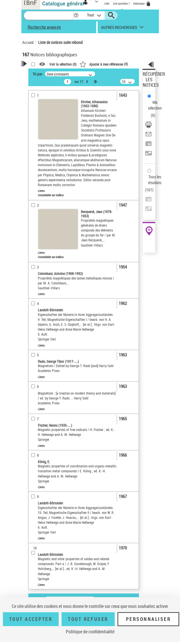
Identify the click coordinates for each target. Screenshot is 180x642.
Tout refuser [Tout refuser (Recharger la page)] (88, 619)
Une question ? (121, 3)
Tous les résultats (155, 179)
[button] (76, 15)
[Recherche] (48, 15)
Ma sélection (155, 105)
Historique (139, 3)
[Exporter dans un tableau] (148, 145)
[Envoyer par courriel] (148, 136)
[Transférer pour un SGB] (148, 155)
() (103, 64)
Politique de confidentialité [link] (90, 631)
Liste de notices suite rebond (60, 42)
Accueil (28, 42)
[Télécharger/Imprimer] (148, 126)
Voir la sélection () (63, 64)
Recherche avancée (44, 27)
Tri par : (38, 74)
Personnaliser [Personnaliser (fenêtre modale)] (148, 619)
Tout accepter (31, 619)
